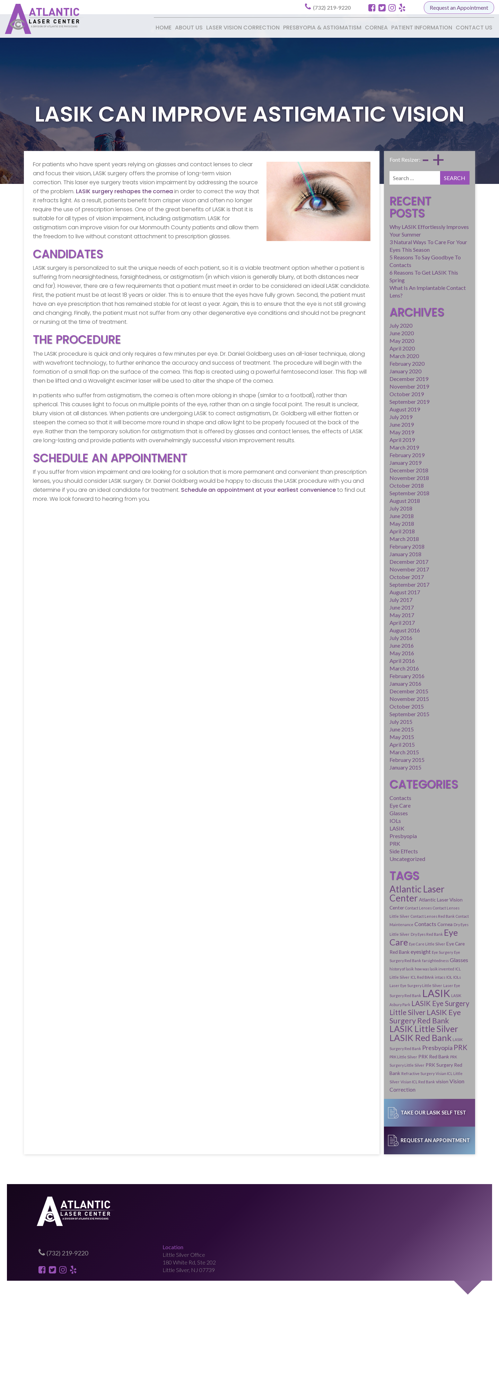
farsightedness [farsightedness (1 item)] (445, 890)
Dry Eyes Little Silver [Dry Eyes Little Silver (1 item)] (406, 872)
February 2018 (366, 500)
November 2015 (369, 652)
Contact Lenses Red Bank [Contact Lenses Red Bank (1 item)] (382, 864)
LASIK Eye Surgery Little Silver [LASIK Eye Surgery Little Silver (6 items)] (397, 925)
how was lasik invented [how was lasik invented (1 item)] (414, 898)
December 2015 (368, 645)
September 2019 (369, 355)
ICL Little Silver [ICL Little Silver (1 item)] (448, 898)
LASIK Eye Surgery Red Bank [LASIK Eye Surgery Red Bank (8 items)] (397, 933)
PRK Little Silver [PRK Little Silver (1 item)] (363, 960)
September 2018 (369, 447)
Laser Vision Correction (243, 28)
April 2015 (362, 698)
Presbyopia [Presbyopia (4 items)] (428, 951)
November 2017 (369, 523)
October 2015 (366, 660)
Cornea (376, 28)
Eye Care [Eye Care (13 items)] (366, 880)
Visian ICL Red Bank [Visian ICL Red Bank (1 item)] (377, 977)
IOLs (355, 775)
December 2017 (368, 515)
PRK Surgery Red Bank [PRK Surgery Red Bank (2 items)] (373, 968)
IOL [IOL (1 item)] (388, 907)
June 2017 (361, 561)
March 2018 (364, 492)
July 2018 (360, 462)
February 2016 (366, 630)
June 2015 (361, 683)
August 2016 (364, 584)
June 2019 (361, 378)
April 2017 (362, 576)
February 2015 (366, 713)
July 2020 (360, 279)
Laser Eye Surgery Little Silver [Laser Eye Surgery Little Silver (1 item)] (427, 907)
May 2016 (361, 607)
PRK (354, 798)
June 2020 (361, 287)
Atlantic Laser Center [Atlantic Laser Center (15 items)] (392, 845)
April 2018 (362, 485)
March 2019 (364, 401)
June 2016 (361, 599)
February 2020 (366, 317)
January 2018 (365, 508)
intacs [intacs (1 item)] (379, 907)
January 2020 (365, 325)
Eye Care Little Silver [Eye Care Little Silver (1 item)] (402, 882)
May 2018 (361, 477)
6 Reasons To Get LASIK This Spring (391, 240)
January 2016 (365, 637)
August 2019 (364, 363)
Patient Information (421, 28)
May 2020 (361, 294)
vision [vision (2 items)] (402, 977)
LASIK (356, 783)
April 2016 (362, 614)
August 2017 (364, 546)
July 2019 (360, 370)
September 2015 (369, 668)
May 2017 (361, 569)
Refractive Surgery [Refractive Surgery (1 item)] (415, 969)
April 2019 (362, 393)
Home (164, 28)
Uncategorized (367, 813)
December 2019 (368, 332)
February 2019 (366, 409)
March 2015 (364, 706)
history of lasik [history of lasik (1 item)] (381, 898)
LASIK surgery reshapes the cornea (87, 193)
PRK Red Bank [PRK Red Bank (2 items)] (393, 960)
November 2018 (369, 431)
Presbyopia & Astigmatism (322, 28)
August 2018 (364, 454)
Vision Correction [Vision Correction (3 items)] (430, 976)
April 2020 (362, 302)
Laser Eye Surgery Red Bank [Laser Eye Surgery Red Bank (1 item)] (374, 917)
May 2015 (361, 690)
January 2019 (365, 416)
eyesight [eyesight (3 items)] (359, 889)
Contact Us (474, 28)
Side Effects (363, 806)
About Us (189, 28)
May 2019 (361, 386)
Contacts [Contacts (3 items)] (360, 871)
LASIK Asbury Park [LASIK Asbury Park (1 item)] (444, 917)
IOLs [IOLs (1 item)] (396, 907)
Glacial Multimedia (291, 1385)
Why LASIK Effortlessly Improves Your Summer (405, 209)
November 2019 (369, 340)
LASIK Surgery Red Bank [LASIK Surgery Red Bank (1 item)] (391, 952)
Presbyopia (363, 791)
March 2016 (364, 622)
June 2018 (361, 470)
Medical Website (239, 1385)
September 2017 (369, 538)
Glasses (358, 768)
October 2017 (366, 530)
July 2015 (360, 675)
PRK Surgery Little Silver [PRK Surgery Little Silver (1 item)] (431, 960)
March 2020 (364, 309)
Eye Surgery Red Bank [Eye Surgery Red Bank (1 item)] (412, 890)
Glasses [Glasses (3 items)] (358, 898)
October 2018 (366, 439)
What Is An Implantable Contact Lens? (394, 247)
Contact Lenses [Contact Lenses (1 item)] (405, 855)
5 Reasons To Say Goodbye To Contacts (396, 232)
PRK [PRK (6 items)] (452, 951)
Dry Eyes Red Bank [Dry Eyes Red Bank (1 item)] (441, 872)
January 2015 (365, 721)
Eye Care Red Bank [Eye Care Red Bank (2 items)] (441, 882)
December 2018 (368, 424)
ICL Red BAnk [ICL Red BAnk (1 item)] (361, 907)
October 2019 (366, 348)
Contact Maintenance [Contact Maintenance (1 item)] (424, 864)
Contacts (360, 752)
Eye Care (359, 760)
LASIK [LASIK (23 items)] (414, 914)
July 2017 (360, 553)
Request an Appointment (459, 7)
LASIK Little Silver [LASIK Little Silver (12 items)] (383, 941)
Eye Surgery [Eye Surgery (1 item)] (381, 890)
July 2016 (360, 591)
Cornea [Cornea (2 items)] (379, 872)
